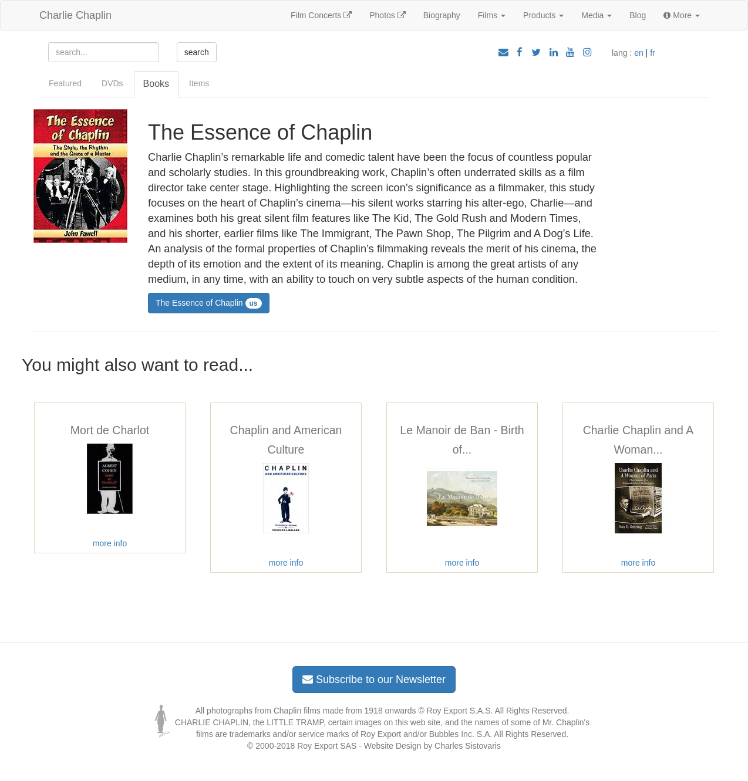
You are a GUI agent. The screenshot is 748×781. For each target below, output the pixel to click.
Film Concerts (321, 15)
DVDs (112, 83)
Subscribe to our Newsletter (374, 679)
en (638, 53)
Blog (637, 15)
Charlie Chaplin (75, 15)
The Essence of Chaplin (209, 303)
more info (110, 543)
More (681, 15)
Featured (65, 83)
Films (492, 15)
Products (543, 15)
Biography (441, 15)
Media (596, 15)
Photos (387, 15)
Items (199, 83)
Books (156, 84)
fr (652, 53)
